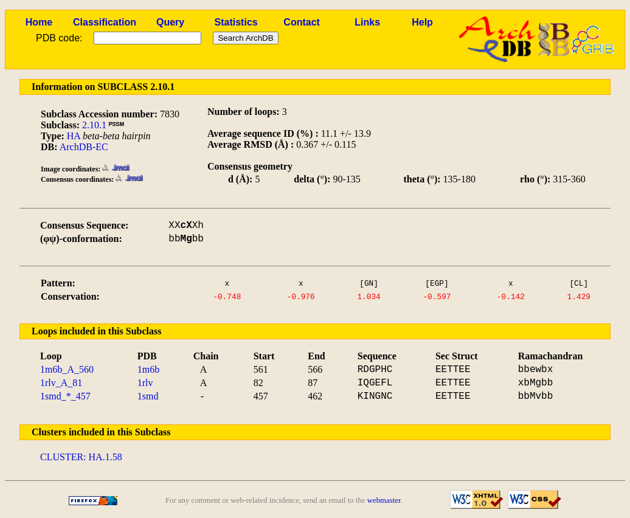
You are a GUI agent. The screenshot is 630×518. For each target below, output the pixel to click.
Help (422, 22)
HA (73, 136)
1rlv (145, 383)
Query (170, 22)
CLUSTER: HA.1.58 (81, 457)
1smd (148, 396)
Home (39, 22)
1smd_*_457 (65, 396)
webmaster (384, 500)
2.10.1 (94, 125)
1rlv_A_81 (61, 383)
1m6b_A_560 (67, 369)
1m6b (148, 369)
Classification (104, 22)
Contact (301, 22)
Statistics (236, 22)
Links (367, 22)
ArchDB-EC (84, 147)
